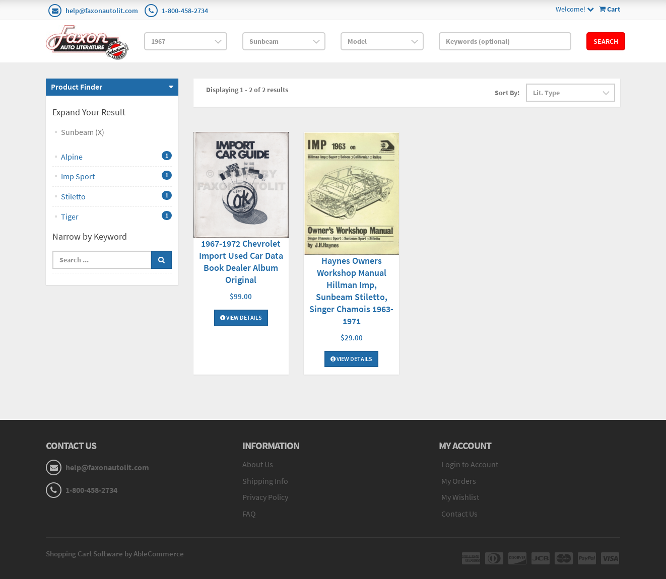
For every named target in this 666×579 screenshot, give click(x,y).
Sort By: (507, 92)
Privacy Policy (265, 497)
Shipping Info (265, 481)
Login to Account (469, 464)
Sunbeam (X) (82, 132)
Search (605, 41)
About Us (257, 464)
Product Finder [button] (76, 87)
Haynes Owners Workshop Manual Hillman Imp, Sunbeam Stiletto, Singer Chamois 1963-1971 (351, 291)
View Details (241, 317)
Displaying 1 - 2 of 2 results (247, 89)
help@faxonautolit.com (101, 10)
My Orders (458, 481)
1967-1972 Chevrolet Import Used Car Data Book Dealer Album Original (241, 261)
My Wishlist (460, 497)
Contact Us (459, 514)
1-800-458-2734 (185, 10)
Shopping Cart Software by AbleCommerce (115, 553)
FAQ (249, 514)
